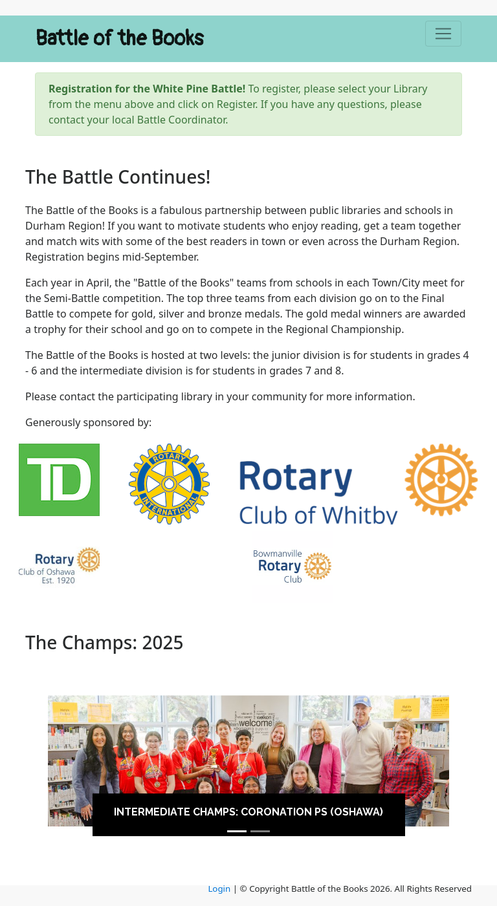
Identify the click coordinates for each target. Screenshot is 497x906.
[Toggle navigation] (443, 34)
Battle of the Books (120, 39)
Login (219, 888)
